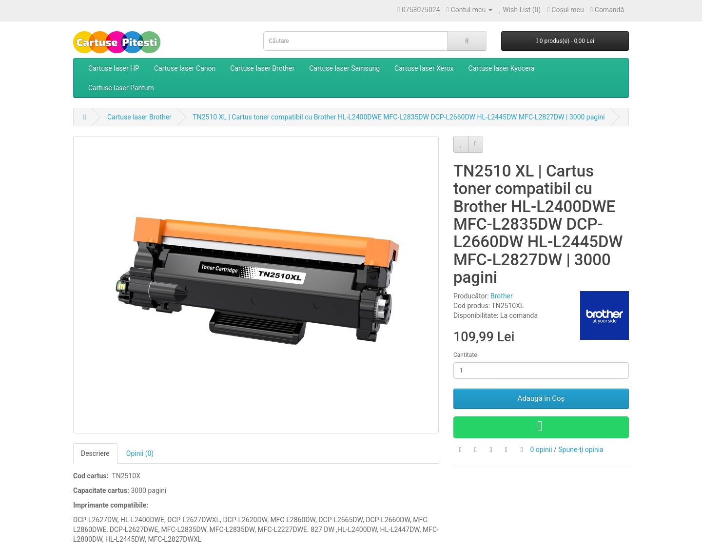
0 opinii (541, 449)
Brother (501, 296)
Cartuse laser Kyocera (501, 68)
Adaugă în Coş (541, 398)
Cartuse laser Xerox (424, 68)
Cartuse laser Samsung (344, 68)
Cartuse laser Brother (262, 68)
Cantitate (465, 355)
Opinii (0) (140, 453)
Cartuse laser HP (113, 68)
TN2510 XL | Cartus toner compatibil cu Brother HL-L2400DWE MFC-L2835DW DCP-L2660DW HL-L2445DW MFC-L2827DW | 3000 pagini (398, 117)
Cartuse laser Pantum (121, 88)
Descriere (95, 453)
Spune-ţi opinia (580, 449)
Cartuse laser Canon (184, 68)
